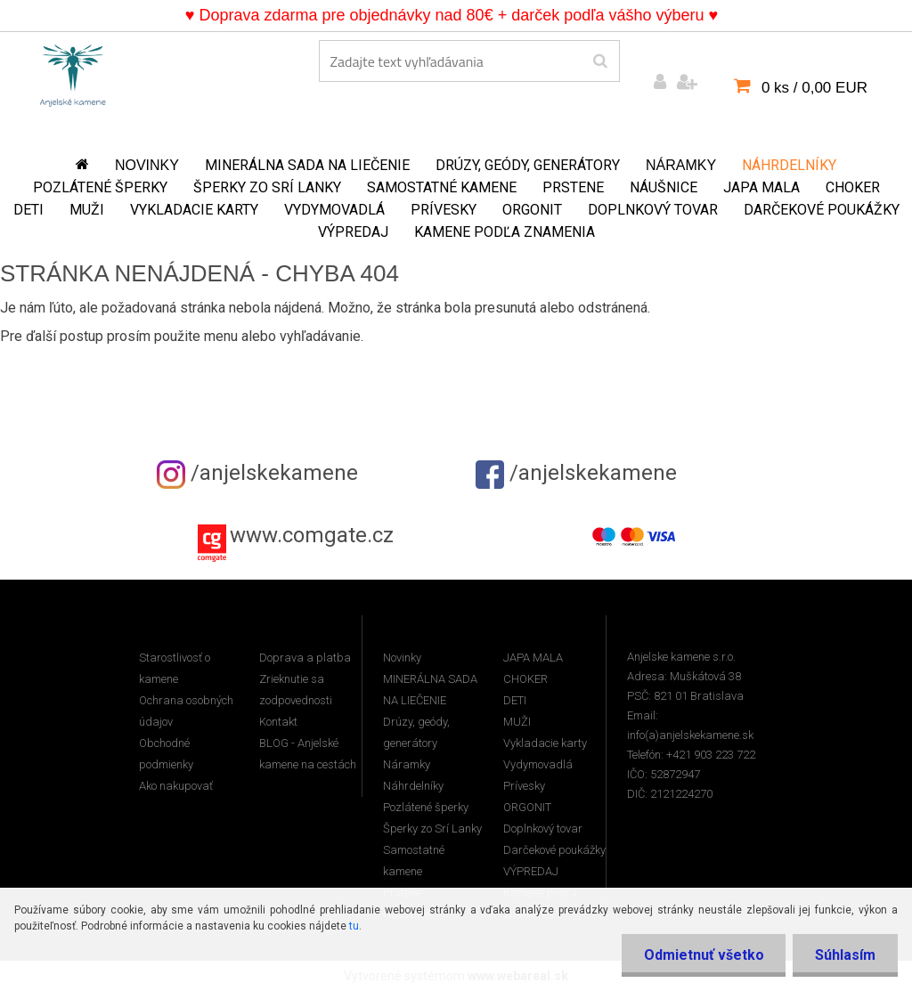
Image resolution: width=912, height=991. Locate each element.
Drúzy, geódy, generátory (528, 165)
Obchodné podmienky (166, 753)
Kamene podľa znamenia (504, 231)
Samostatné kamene (442, 187)
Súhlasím (845, 954)
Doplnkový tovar (653, 209)
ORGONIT (532, 209)
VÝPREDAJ (353, 231)
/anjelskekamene (257, 472)
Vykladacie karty (194, 209)
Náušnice (663, 187)
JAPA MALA (761, 187)
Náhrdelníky (789, 165)
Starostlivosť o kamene (174, 668)
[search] (599, 61)
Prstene (573, 187)
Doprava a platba (305, 657)
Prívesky (443, 209)
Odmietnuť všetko (703, 954)
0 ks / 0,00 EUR (814, 87)
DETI (28, 209)
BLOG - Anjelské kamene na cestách (307, 753)
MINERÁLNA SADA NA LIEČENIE (307, 165)
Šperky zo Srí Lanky (267, 187)
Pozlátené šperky (100, 187)
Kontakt (278, 721)
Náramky (681, 165)
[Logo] (73, 72)
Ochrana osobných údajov (186, 711)
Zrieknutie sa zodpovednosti (295, 689)
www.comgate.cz (312, 535)
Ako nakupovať (176, 785)
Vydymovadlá (334, 209)
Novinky (147, 165)
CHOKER (853, 187)
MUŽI (86, 209)
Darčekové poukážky (822, 209)
